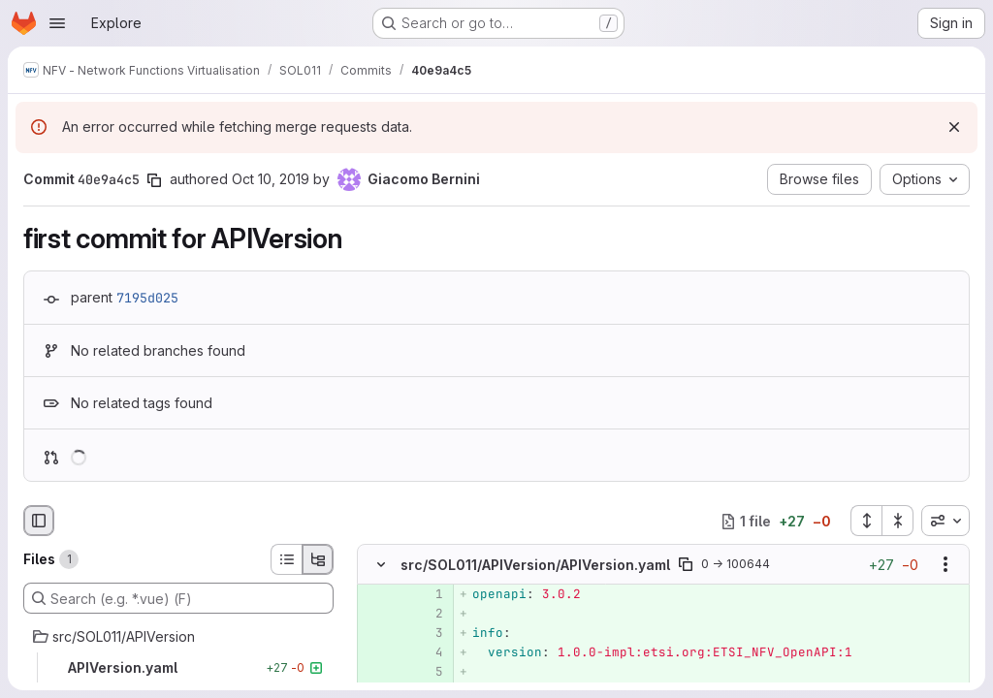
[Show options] (945, 565)
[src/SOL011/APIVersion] (178, 636)
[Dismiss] (954, 127)
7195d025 (147, 297)
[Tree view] (318, 559)
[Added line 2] (426, 614)
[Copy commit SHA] (154, 180)
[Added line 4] (426, 653)
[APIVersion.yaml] (178, 667)
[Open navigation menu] (57, 23)
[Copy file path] (685, 565)
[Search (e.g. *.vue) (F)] (178, 598)
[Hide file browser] (38, 520)
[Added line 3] (426, 634)
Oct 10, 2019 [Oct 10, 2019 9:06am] (270, 179)
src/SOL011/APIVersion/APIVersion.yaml (535, 564)
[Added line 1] (426, 595)
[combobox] (945, 520)
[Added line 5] (426, 672)
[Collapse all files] (897, 520)
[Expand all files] (865, 520)
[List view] (286, 559)
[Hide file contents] (381, 565)
